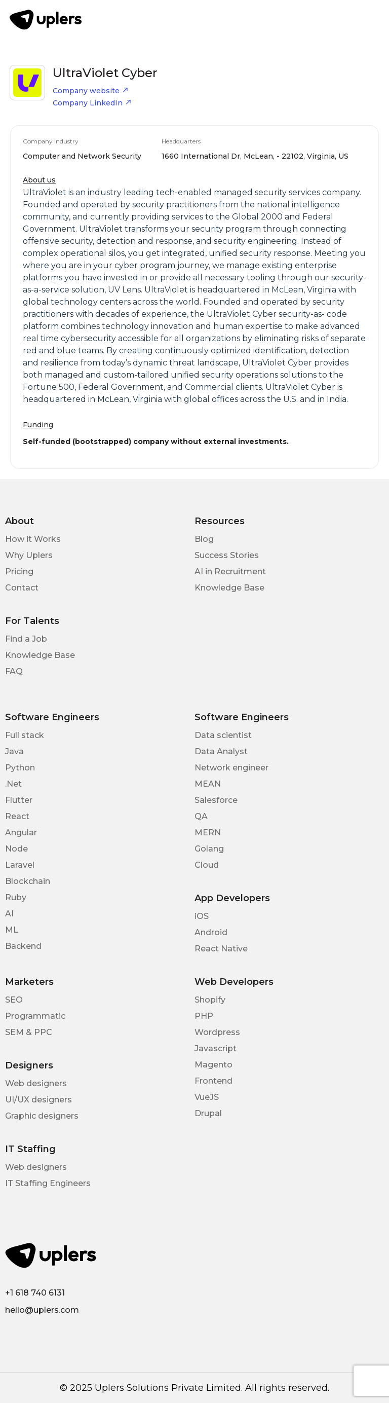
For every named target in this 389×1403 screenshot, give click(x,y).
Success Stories (226, 555)
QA (201, 816)
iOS (201, 916)
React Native (221, 948)
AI (9, 913)
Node (16, 849)
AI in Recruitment (230, 571)
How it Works (33, 539)
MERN (207, 832)
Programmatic (35, 1016)
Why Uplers (29, 555)
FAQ (14, 671)
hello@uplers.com (42, 1310)
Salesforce (216, 800)
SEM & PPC (28, 1032)
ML (11, 930)
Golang (209, 849)
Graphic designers (42, 1116)
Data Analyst (221, 751)
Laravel (19, 865)
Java (14, 751)
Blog (204, 539)
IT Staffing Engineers (48, 1183)
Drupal (208, 1113)
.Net (13, 784)
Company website (91, 90)
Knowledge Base (229, 588)
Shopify (209, 1000)
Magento (213, 1064)
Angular (21, 832)
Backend (23, 946)
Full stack (24, 735)
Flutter (18, 800)
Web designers (36, 1083)
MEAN (207, 784)
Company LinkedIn (92, 102)
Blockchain (27, 881)
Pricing (19, 571)
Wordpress (217, 1032)
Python (20, 767)
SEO (14, 1000)
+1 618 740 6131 (35, 1293)
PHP (203, 1016)
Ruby (15, 897)
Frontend (213, 1081)
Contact (21, 588)
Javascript (215, 1048)
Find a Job (26, 639)
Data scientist (223, 735)
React (17, 816)
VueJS (206, 1097)
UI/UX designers (38, 1099)
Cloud (206, 865)
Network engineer (231, 767)
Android (210, 932)
